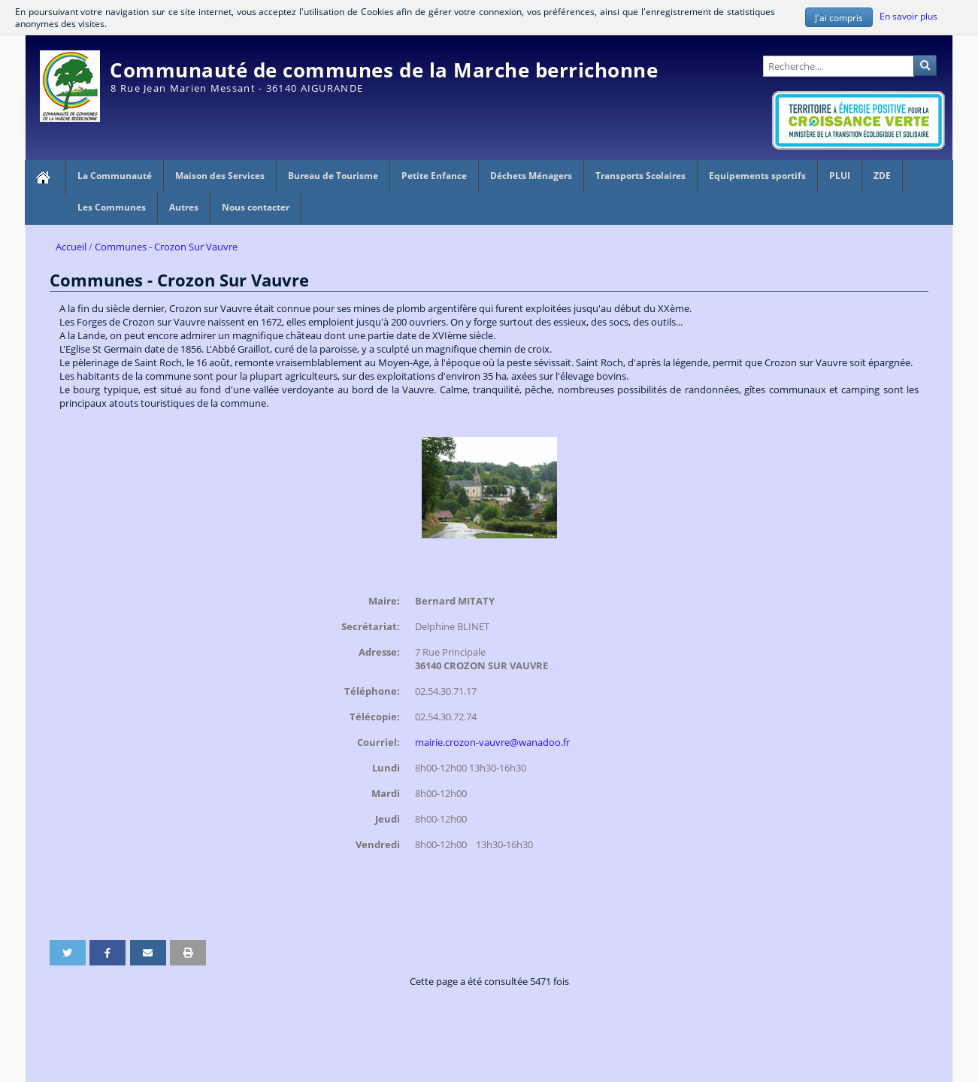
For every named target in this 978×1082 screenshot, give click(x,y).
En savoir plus (908, 16)
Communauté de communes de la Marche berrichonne (384, 69)
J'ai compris (839, 17)
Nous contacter (255, 207)
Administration (919, 42)
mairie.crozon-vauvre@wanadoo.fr (492, 741)
